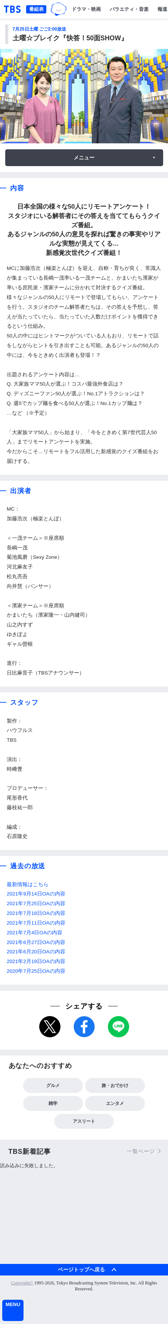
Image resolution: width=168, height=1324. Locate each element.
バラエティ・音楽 (129, 9)
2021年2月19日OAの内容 (36, 961)
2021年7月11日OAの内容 (36, 923)
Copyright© (22, 1283)
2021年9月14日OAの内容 (36, 894)
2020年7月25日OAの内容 (36, 971)
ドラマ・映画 (86, 9)
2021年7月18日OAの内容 (36, 913)
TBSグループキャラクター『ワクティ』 (58, 9)
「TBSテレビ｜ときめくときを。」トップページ (12, 9)
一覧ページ (141, 1151)
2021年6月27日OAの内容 (36, 942)
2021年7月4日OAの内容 (34, 932)
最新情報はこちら (28, 884)
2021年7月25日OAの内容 (36, 903)
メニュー (84, 157)
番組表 (36, 9)
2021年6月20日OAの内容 (36, 951)
